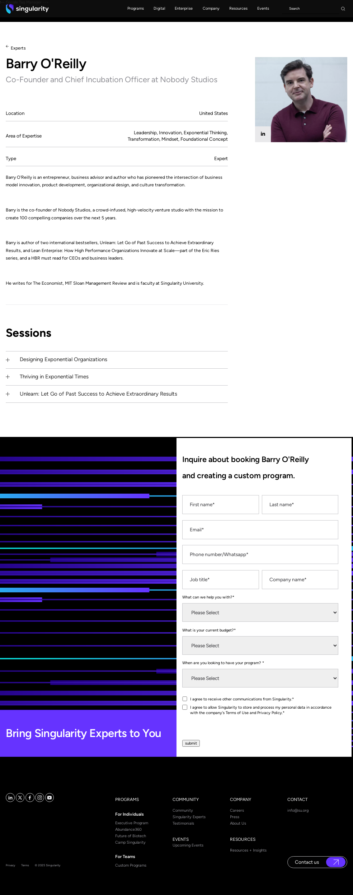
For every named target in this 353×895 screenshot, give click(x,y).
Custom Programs (130, 865)
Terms (25, 865)
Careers (237, 810)
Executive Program (131, 823)
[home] (27, 9)
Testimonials (183, 823)
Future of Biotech (130, 836)
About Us (238, 823)
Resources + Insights (248, 850)
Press (234, 817)
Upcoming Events (188, 845)
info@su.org (298, 810)
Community (183, 810)
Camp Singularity (130, 842)
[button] (135, 8)
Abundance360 (128, 829)
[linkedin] (263, 134)
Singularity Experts (189, 817)
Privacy (10, 865)
